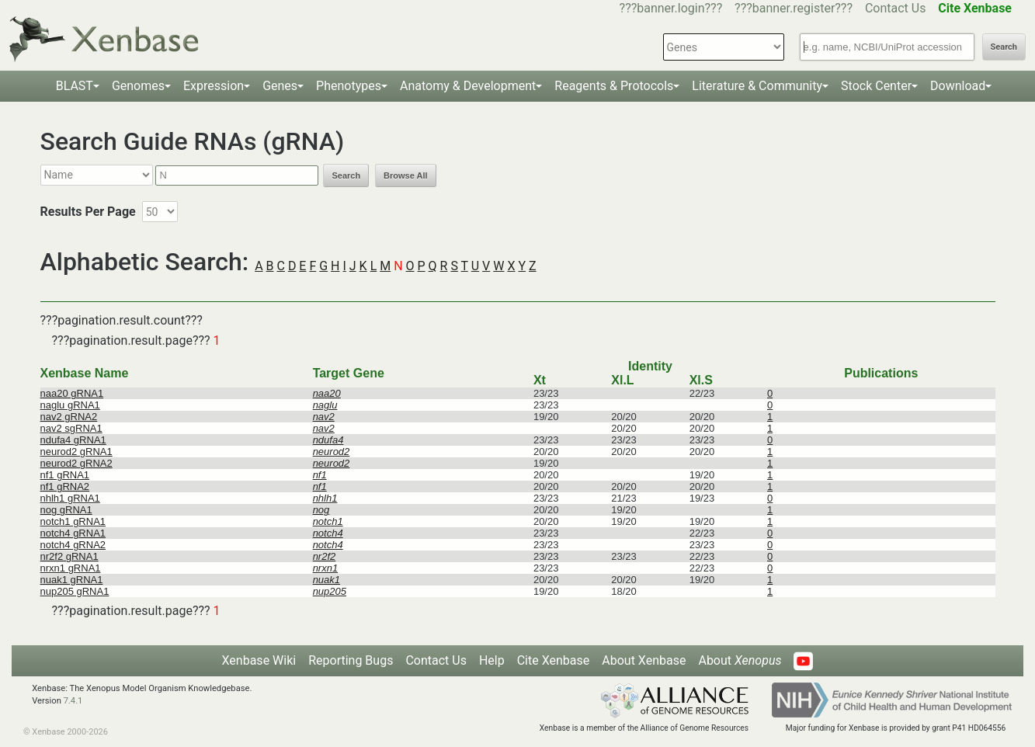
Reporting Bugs (350, 660)
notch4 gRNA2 (73, 545)
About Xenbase (644, 660)
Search (1004, 47)
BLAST (74, 85)
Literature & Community (757, 85)
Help (492, 660)
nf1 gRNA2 (65, 486)
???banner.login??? (671, 8)
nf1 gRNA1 (65, 475)
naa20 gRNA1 (72, 393)
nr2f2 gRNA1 (69, 556)
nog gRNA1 (66, 510)
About (739, 660)
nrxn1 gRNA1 (70, 568)
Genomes (138, 85)
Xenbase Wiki (259, 660)
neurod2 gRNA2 (76, 463)
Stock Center (876, 85)
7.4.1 (73, 701)
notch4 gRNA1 (73, 533)
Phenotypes (348, 85)
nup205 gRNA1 (74, 591)
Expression (213, 85)
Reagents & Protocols (613, 85)
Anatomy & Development (468, 85)
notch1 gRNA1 (73, 521)
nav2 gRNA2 (69, 416)
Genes (279, 85)
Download (957, 85)
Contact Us (895, 8)
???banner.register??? (794, 8)
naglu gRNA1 (70, 405)
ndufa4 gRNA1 (73, 440)
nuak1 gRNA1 (71, 579)
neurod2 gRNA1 (76, 451)
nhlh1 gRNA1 (70, 498)
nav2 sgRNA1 (71, 428)
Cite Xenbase (553, 660)
